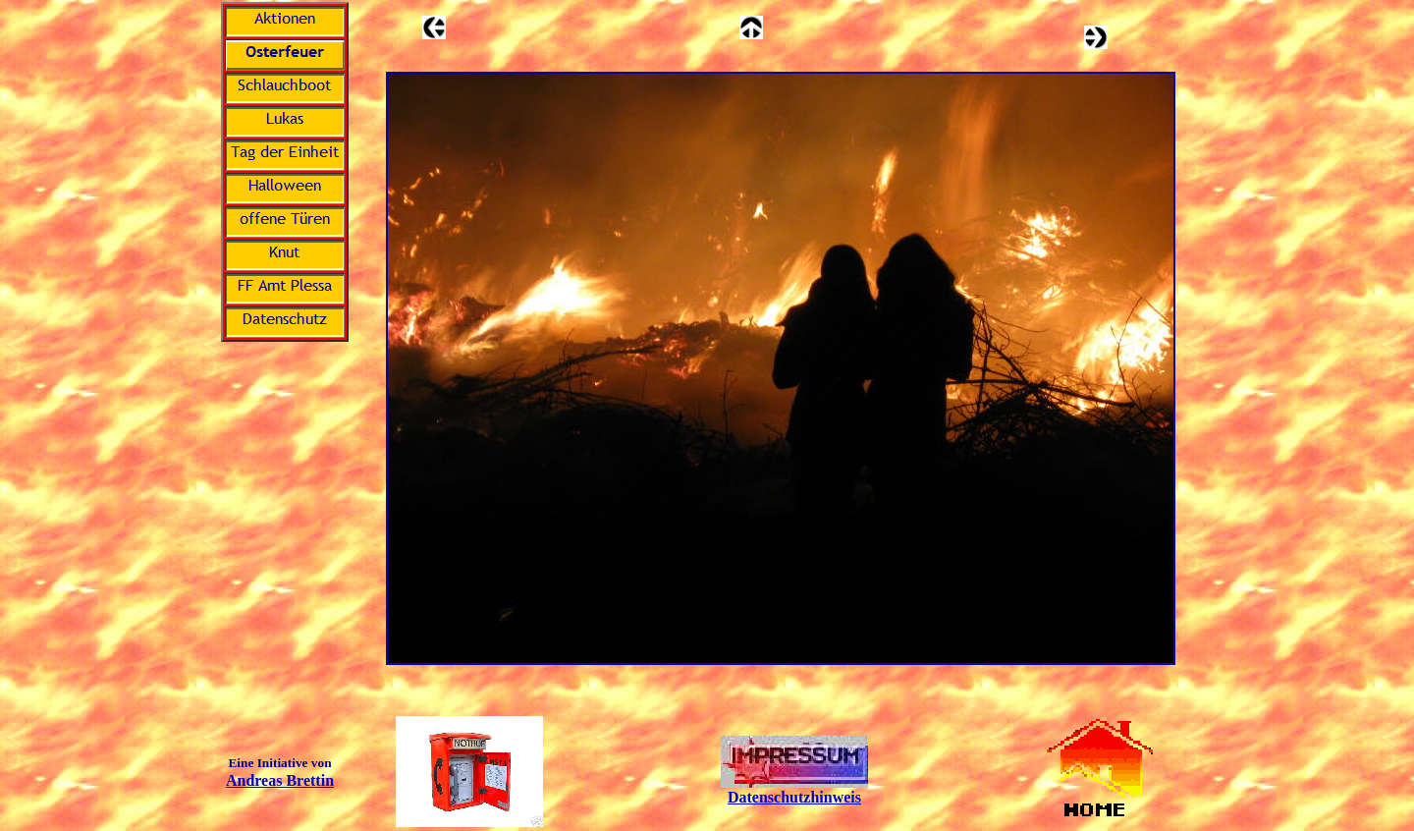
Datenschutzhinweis (794, 797)
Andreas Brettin (280, 780)
